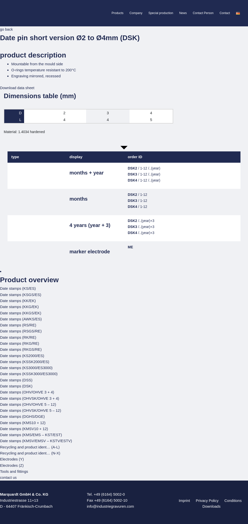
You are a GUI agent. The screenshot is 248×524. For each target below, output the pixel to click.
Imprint (185, 498)
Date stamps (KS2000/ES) (22, 355)
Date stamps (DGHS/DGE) (22, 415)
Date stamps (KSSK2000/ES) (24, 361)
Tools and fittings (14, 469)
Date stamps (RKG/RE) (19, 342)
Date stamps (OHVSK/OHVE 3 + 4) (29, 397)
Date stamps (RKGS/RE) (21, 348)
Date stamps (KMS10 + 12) (22, 421)
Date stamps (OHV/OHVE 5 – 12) (28, 403)
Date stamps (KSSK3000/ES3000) (28, 373)
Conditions (231, 498)
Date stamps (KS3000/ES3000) (26, 367)
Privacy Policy (206, 498)
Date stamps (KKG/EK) (19, 306)
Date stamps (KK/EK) (18, 300)
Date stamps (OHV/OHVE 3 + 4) (27, 391)
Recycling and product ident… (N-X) (30, 451)
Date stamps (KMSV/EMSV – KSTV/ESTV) (36, 439)
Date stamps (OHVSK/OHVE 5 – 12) (30, 409)
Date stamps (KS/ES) (18, 288)
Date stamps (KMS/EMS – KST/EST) (31, 433)
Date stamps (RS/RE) (18, 324)
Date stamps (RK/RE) (18, 336)
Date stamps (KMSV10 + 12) (24, 427)
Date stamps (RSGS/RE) (21, 330)
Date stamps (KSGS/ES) (20, 294)
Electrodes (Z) (12, 463)
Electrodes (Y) (12, 457)
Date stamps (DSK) (16, 385)
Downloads (212, 504)
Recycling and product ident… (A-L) (30, 445)
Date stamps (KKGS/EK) (20, 312)
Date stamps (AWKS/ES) (21, 318)
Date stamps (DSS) (16, 379)
